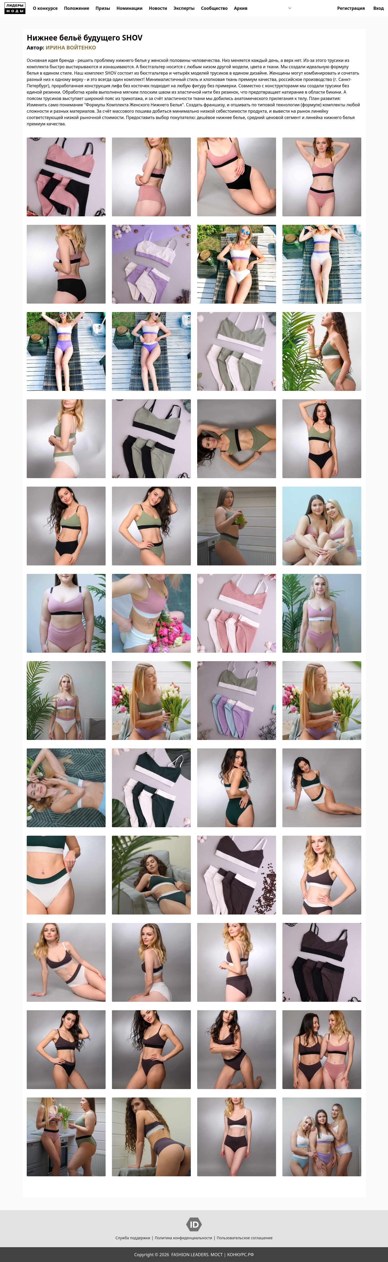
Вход (378, 8)
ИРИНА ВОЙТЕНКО (71, 47)
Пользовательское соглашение (245, 1237)
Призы (103, 8)
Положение (76, 8)
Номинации (129, 8)
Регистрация (351, 8)
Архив (240, 8)
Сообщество (214, 8)
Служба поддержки (132, 1237)
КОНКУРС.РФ (240, 1255)
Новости (158, 8)
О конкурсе (45, 8)
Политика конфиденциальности (183, 1237)
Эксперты (184, 8)
